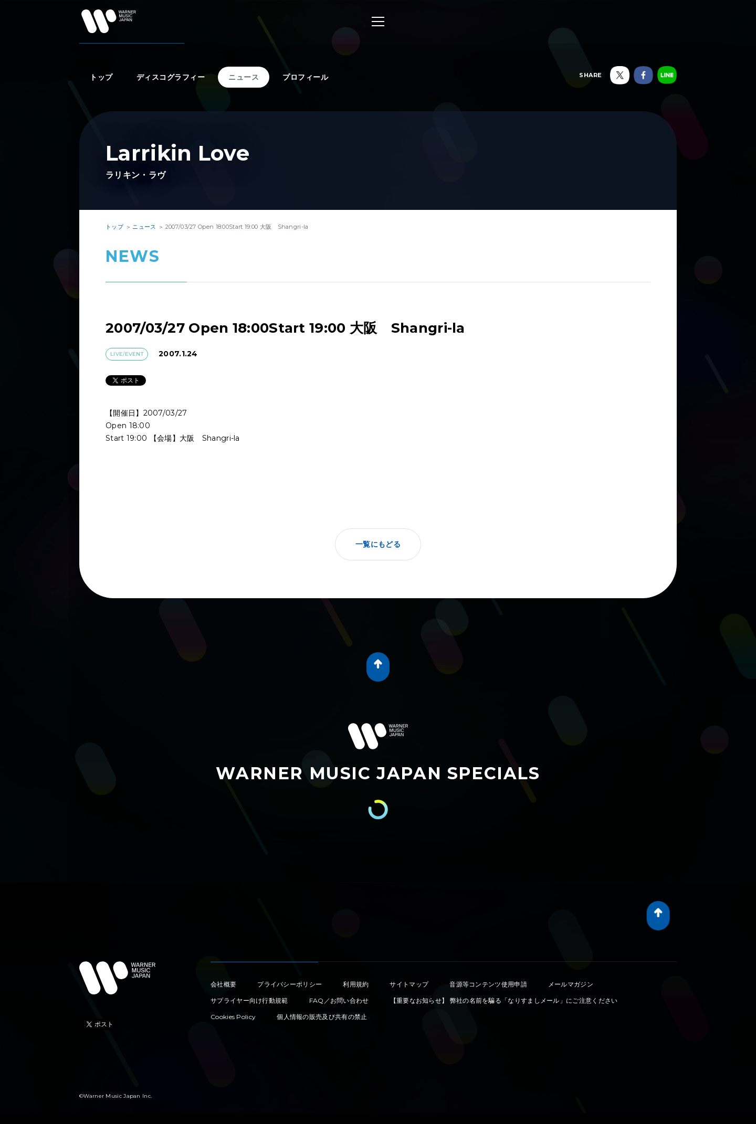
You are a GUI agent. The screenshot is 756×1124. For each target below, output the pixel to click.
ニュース (243, 77)
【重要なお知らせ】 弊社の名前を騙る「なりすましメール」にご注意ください (504, 1000)
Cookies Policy (233, 1017)
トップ (101, 77)
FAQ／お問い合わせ (339, 1000)
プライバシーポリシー (289, 984)
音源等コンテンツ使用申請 (488, 984)
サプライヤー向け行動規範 (249, 1000)
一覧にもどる (378, 544)
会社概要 (223, 984)
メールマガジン (570, 984)
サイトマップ (409, 984)
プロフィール (305, 77)
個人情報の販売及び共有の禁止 (322, 1017)
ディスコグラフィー (170, 77)
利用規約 (356, 984)
